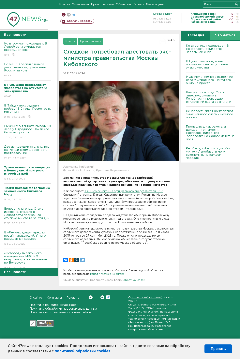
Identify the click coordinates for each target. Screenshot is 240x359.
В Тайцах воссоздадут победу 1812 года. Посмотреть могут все (27, 111)
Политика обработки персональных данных (63, 308)
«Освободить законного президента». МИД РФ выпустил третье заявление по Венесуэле (27, 260)
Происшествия (102, 4)
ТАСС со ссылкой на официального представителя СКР (123, 191)
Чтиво (139, 4)
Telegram (108, 297)
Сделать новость (79, 21)
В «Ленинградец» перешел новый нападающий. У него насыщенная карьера (27, 238)
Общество (124, 4)
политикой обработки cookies (82, 351)
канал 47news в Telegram (107, 274)
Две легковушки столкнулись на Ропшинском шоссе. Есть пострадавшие (27, 152)
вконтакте (69, 15)
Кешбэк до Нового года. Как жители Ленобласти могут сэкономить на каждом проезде (208, 153)
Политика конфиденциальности (54, 305)
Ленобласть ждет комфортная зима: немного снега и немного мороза (209, 114)
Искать (236, 4)
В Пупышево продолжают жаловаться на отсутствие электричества (207, 64)
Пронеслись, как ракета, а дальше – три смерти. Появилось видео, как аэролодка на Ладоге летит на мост (210, 133)
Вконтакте (91, 297)
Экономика (80, 4)
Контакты (54, 297)
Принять (218, 349)
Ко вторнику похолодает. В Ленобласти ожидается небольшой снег (27, 49)
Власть (64, 4)
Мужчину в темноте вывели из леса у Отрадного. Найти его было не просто (27, 132)
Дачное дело (156, 4)
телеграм (74, 15)
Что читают (225, 35)
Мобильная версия (64, 15)
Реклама (73, 297)
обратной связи (134, 280)
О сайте (36, 297)
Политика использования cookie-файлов (61, 312)
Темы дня (195, 35)
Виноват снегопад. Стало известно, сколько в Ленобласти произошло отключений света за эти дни (27, 216)
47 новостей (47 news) (146, 298)
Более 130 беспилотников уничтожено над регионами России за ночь (27, 70)
